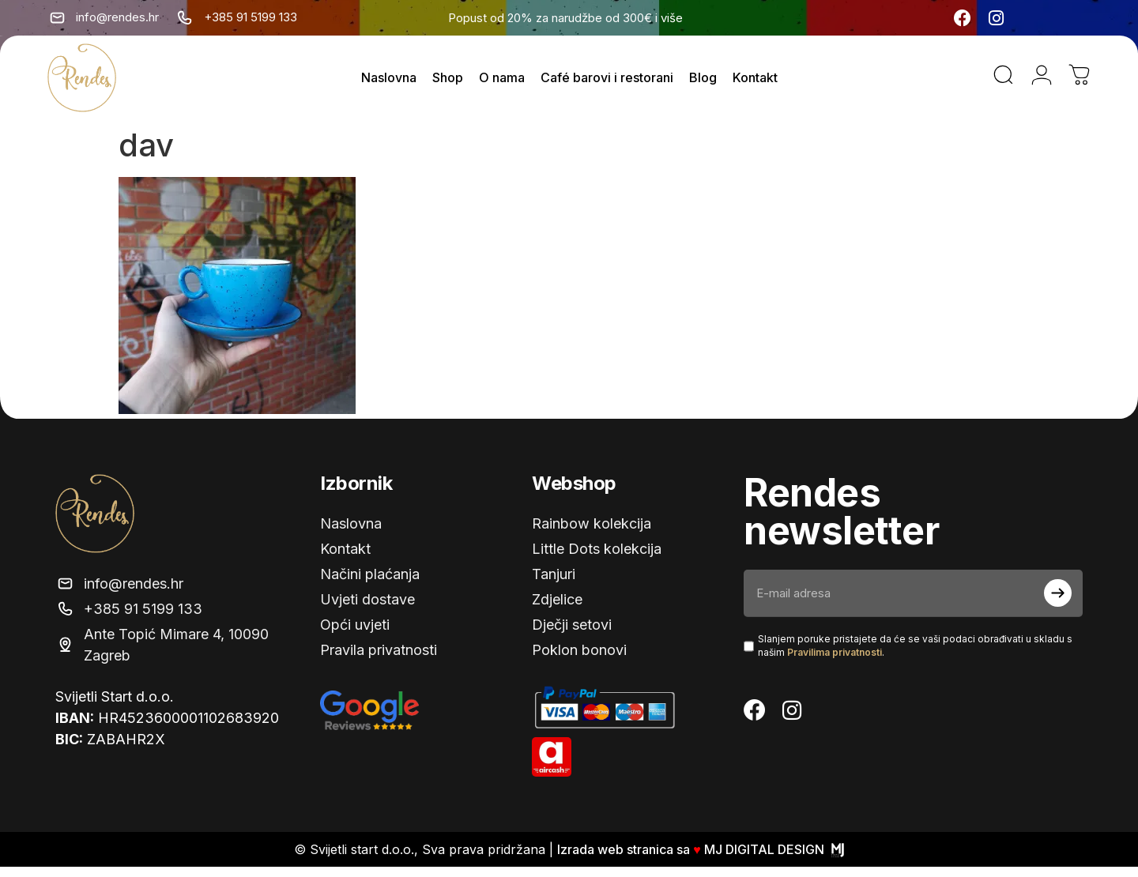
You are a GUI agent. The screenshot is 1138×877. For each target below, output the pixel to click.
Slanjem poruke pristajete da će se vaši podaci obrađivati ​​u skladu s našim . (915, 655)
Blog (703, 83)
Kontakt (755, 83)
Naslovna (388, 83)
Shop (447, 83)
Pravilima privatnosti (834, 662)
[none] (1055, 18)
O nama (502, 83)
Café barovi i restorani (607, 83)
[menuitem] (1032, 18)
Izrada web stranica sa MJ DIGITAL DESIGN (700, 860)
